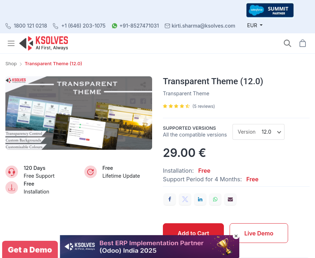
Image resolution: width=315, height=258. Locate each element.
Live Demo (258, 233)
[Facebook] (169, 199)
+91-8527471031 (139, 26)
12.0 (266, 132)
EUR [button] (253, 25)
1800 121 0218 (30, 26)
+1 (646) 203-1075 (83, 26)
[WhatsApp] (215, 199)
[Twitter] (185, 199)
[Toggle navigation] (12, 43)
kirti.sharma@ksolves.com (203, 26)
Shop (11, 63)
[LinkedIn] (200, 199)
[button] (287, 43)
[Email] (230, 199)
